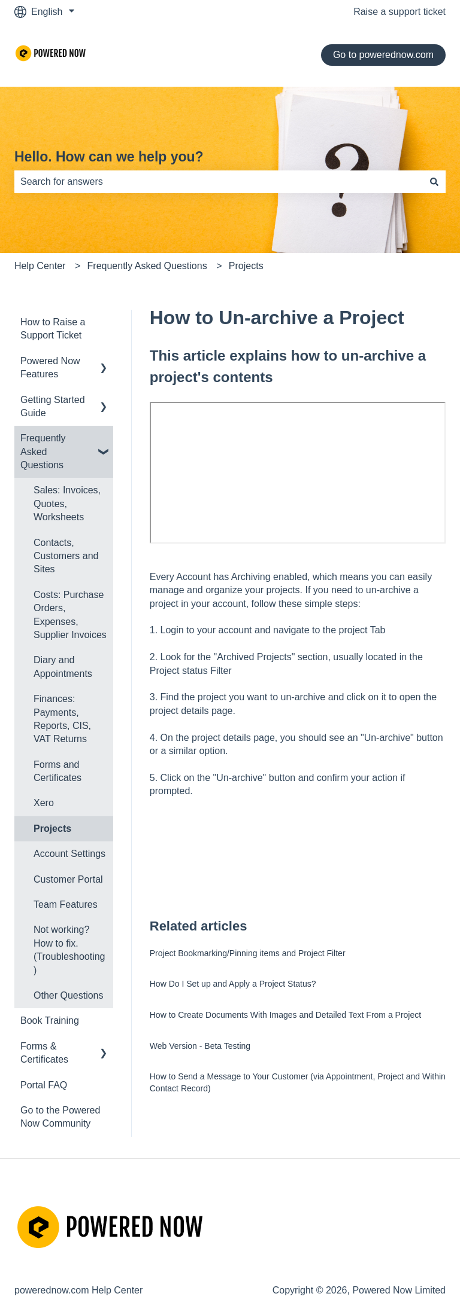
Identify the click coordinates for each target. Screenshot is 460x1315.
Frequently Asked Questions (147, 266)
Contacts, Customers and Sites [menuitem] (66, 556)
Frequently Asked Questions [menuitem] (43, 451)
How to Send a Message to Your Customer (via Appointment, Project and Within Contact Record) (298, 1082)
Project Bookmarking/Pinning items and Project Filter (248, 953)
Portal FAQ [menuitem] (43, 1085)
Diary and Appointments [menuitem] (63, 666)
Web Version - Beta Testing (200, 1046)
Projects (246, 266)
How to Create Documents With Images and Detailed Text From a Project (285, 1015)
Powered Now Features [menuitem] (50, 367)
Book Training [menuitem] (49, 1020)
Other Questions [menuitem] (69, 995)
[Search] (434, 181)
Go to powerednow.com (383, 55)
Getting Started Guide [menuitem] (52, 406)
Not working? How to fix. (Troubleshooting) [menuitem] (69, 950)
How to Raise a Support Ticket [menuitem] (53, 328)
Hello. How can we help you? (109, 156)
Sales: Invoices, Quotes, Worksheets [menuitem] (67, 503)
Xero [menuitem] (44, 803)
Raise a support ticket (399, 12)
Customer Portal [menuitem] (68, 879)
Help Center (39, 266)
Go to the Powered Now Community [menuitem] (60, 1116)
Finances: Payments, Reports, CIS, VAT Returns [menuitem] (62, 719)
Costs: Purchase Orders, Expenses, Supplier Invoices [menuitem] (70, 615)
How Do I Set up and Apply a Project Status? (233, 983)
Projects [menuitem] (52, 828)
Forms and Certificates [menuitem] (57, 771)
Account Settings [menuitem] (69, 854)
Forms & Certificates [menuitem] (44, 1052)
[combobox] (218, 181)
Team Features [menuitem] (66, 904)
